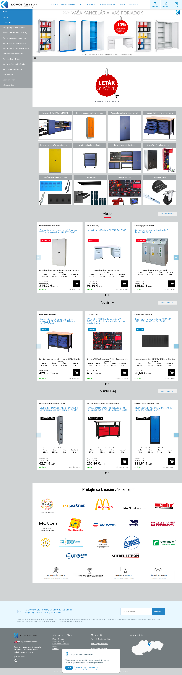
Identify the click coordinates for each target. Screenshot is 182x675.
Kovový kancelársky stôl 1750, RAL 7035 (106, 230)
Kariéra (122, 5)
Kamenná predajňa (107, 5)
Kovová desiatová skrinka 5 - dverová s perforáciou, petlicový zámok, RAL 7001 (59, 409)
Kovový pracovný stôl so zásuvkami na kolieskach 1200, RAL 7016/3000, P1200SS (107, 409)
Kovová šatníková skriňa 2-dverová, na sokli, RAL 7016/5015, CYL (153, 409)
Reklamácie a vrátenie (60, 644)
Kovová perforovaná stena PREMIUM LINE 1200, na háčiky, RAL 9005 (153, 320)
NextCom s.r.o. (123, 671)
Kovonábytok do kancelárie (101, 639)
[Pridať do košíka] (76, 284)
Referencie (133, 5)
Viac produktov (167, 214)
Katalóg (55, 646)
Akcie (5, 12)
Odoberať (158, 611)
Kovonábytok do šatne (99, 649)
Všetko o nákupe (68, 5)
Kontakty (91, 5)
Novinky (6, 17)
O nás (81, 5)
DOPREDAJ (7, 22)
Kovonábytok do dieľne (99, 644)
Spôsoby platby (58, 641)
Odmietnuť (91, 668)
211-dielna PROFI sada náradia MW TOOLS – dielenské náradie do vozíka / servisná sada (106, 321)
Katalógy (54, 5)
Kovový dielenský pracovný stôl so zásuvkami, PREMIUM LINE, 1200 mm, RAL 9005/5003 (58, 321)
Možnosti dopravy (58, 639)
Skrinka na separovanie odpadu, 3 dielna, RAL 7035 (151, 231)
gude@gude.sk (19, 657)
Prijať (69, 668)
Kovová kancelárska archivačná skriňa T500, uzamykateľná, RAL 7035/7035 (58, 231)
